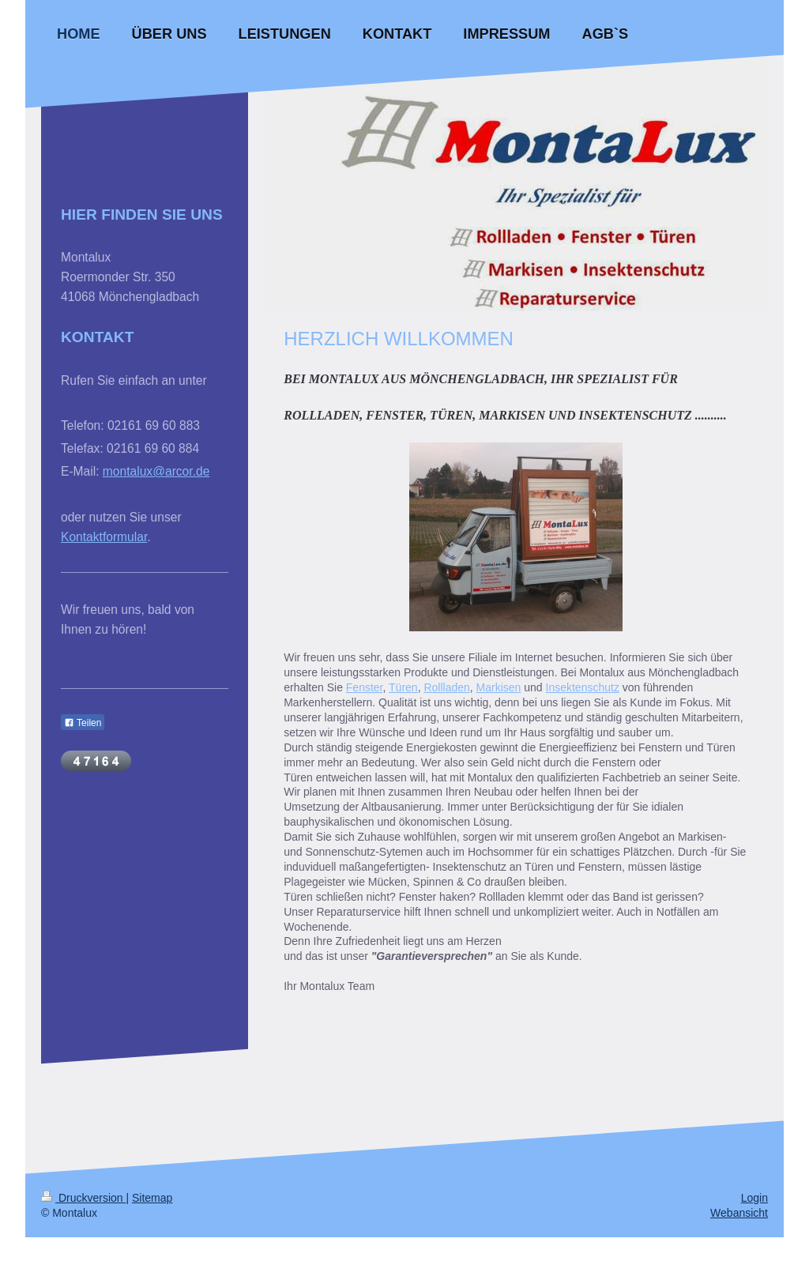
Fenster (364, 687)
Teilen (82, 722)
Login (754, 1197)
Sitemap (152, 1197)
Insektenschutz (582, 687)
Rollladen (446, 687)
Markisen (498, 687)
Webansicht (739, 1212)
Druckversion (83, 1197)
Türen (403, 687)
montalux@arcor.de (156, 471)
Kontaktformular (104, 537)
